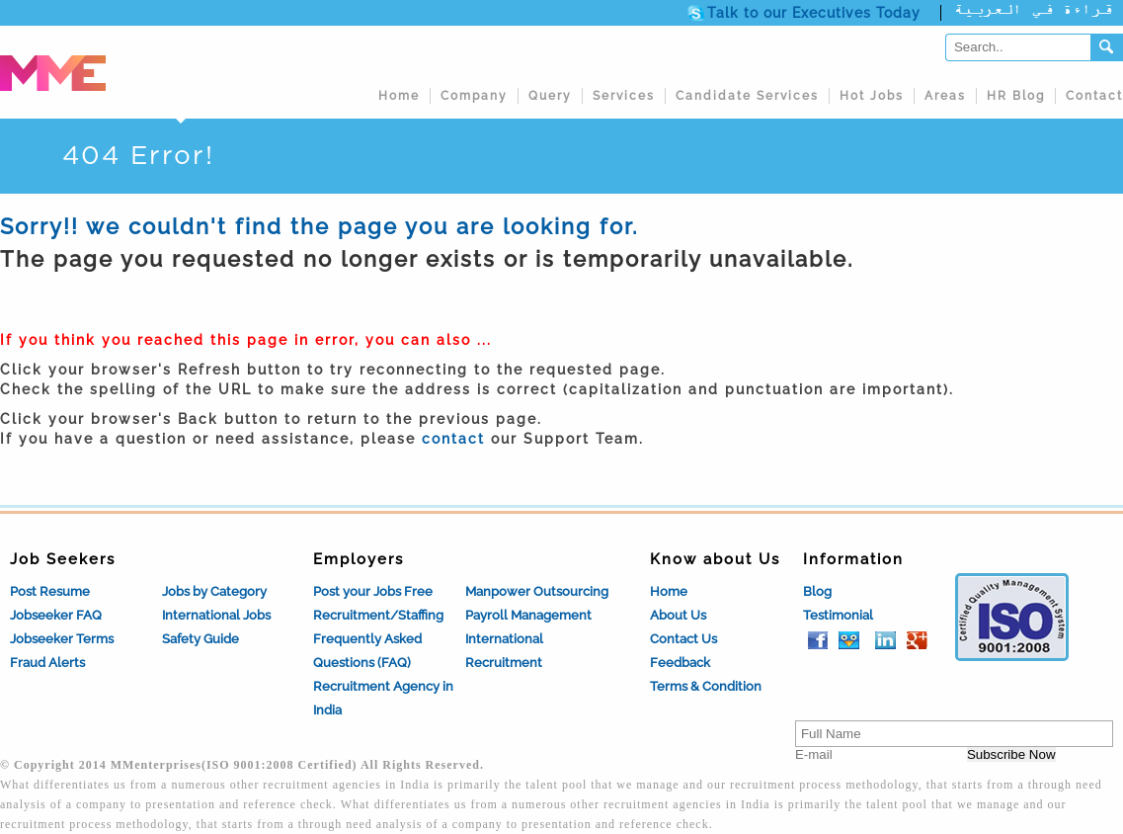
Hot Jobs (872, 96)
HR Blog (1016, 96)
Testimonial (838, 615)
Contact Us (683, 638)
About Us (678, 615)
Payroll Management (528, 615)
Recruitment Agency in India (383, 698)
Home (399, 96)
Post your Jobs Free (373, 591)
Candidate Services (747, 96)
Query (550, 96)
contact (453, 439)
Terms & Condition (706, 686)
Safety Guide (200, 638)
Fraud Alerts (47, 662)
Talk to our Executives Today (814, 13)
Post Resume (50, 591)
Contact (1094, 96)
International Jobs (216, 615)
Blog (817, 591)
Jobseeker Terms (62, 638)
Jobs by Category (214, 591)
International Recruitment (504, 650)
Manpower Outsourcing (536, 591)
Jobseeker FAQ (56, 615)
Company (474, 96)
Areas (945, 96)
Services (624, 96)
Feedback (680, 662)
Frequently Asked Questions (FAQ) (367, 650)
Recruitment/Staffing (378, 615)
